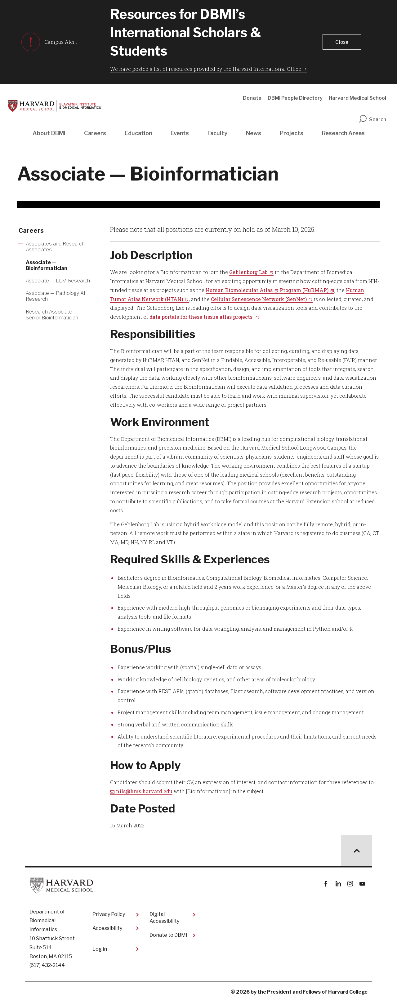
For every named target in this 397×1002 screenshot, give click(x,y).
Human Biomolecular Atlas (239, 290)
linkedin (337, 883)
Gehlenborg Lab (248, 272)
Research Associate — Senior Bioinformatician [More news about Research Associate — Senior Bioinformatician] (52, 315)
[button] (341, 42)
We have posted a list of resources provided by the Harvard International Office (205, 69)
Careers (95, 133)
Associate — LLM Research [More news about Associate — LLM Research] (58, 281)
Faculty (217, 133)
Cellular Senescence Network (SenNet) (259, 299)
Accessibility (107, 928)
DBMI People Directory (295, 98)
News (253, 133)
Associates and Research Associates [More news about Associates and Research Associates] (55, 247)
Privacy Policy (108, 914)
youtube (362, 883)
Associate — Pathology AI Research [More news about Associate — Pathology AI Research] (55, 296)
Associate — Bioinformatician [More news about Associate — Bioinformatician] (46, 265)
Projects (291, 133)
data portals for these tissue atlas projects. (201, 316)
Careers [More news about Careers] (31, 230)
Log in (99, 949)
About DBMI (49, 133)
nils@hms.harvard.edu (144, 791)
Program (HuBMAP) (304, 290)
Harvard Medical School (357, 98)
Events (180, 133)
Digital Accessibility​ (164, 917)
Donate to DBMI (168, 935)
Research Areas (343, 133)
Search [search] (372, 119)
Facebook (325, 883)
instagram (350, 883)
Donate (252, 98)
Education (138, 133)
